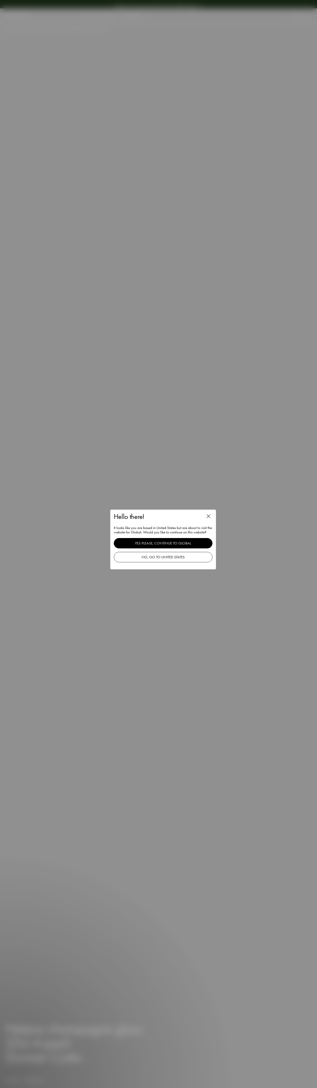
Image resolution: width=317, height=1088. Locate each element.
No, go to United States (165, 557)
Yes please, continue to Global (165, 543)
